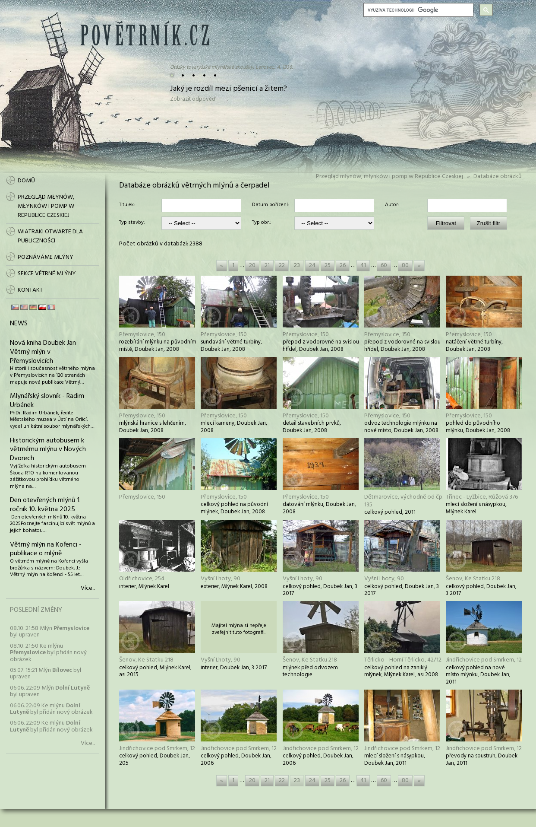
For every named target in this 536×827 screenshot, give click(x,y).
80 (405, 265)
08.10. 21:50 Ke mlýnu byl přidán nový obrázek (48, 653)
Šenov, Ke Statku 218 (473, 579)
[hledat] (417, 10)
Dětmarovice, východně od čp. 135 (403, 501)
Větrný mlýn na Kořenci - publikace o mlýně (46, 549)
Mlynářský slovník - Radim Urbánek (47, 401)
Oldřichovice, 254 (141, 579)
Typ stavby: (132, 222)
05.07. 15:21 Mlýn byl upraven (45, 673)
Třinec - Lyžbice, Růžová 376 (482, 497)
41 (363, 265)
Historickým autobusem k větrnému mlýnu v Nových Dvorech (48, 449)
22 (282, 265)
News (19, 323)
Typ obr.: (261, 222)
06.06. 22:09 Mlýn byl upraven (50, 691)
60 (384, 265)
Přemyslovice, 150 (142, 335)
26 (343, 265)
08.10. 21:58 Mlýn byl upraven (49, 631)
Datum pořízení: (270, 205)
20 (252, 265)
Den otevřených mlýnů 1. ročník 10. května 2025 (45, 505)
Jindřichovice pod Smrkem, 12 (484, 660)
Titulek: (127, 205)
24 (312, 265)
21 (267, 265)
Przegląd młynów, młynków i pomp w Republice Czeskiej (389, 176)
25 (328, 265)
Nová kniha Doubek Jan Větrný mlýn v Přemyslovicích (43, 352)
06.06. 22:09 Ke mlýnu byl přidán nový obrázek (51, 709)
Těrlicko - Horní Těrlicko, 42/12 (402, 660)
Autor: (392, 205)
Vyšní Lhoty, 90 (220, 579)
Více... (88, 588)
